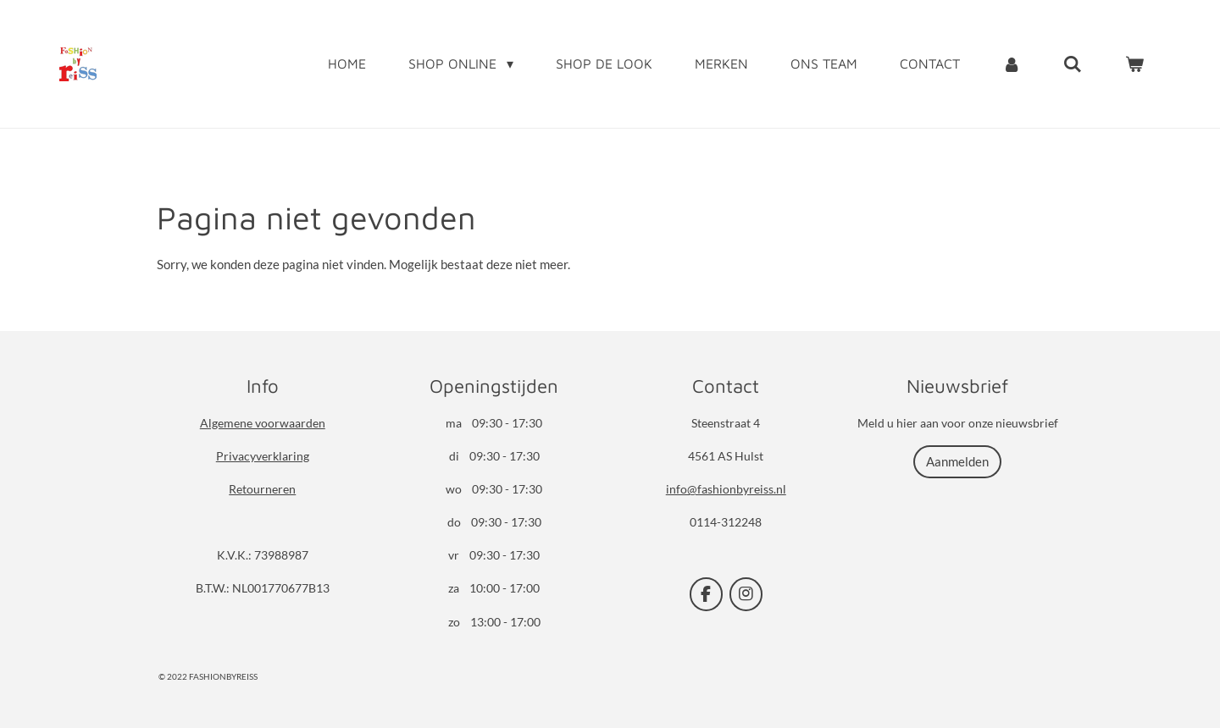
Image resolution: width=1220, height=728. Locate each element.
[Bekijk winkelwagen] (1134, 63)
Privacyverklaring (262, 456)
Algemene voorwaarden (262, 423)
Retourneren (262, 489)
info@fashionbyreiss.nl (726, 489)
